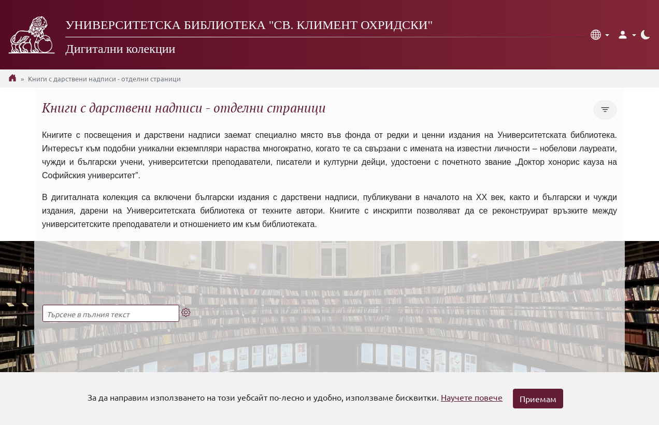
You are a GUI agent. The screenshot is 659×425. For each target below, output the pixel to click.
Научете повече (472, 397)
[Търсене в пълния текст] (110, 313)
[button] (599, 34)
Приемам (538, 398)
